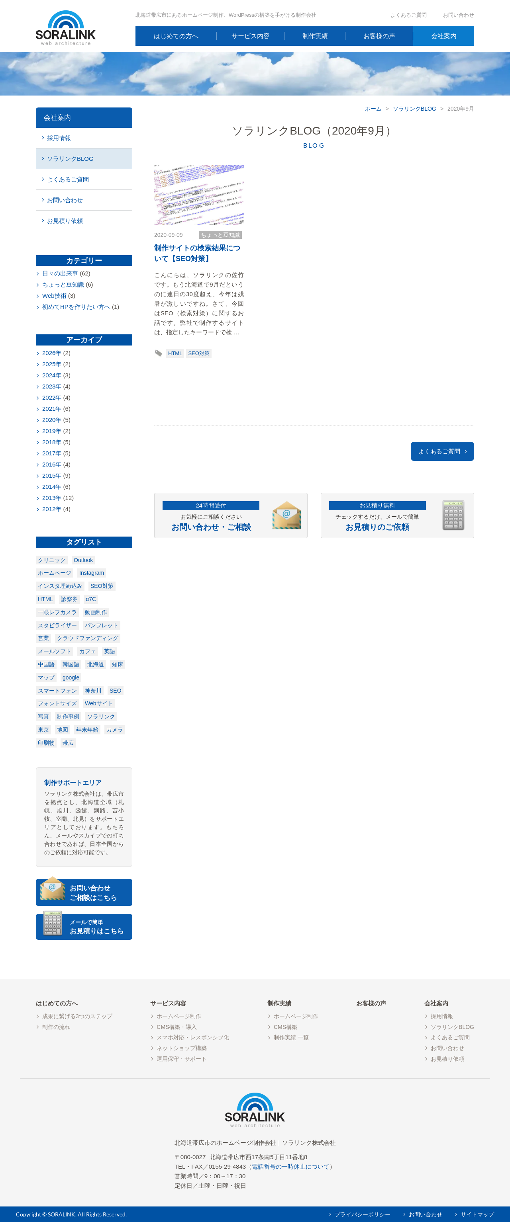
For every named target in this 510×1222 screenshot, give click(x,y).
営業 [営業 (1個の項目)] (43, 638)
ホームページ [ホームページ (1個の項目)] (54, 573)
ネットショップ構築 (182, 1048)
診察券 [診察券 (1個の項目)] (69, 599)
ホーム (373, 108)
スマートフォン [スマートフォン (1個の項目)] (57, 690)
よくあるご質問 (408, 15)
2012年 (51, 509)
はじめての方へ (176, 36)
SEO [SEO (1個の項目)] (116, 690)
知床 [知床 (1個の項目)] (117, 664)
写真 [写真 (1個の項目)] (43, 716)
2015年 (51, 475)
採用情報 (59, 138)
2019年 (51, 431)
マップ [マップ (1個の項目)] (46, 677)
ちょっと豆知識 (220, 235)
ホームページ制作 (179, 1016)
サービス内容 (250, 36)
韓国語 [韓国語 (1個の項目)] (71, 664)
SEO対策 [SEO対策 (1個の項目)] (102, 586)
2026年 (51, 352)
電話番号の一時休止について (291, 1166)
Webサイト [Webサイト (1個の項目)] (99, 703)
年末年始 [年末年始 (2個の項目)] (87, 729)
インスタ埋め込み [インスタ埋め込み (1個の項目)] (60, 586)
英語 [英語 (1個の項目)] (109, 651)
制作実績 (315, 36)
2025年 (51, 364)
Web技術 (54, 295)
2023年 (51, 386)
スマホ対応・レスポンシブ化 (193, 1037)
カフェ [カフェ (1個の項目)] (87, 651)
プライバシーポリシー (362, 1214)
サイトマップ (477, 1214)
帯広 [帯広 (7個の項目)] (68, 743)
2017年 (51, 453)
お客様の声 (379, 36)
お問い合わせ (458, 15)
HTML (175, 353)
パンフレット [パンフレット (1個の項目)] (101, 625)
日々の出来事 (60, 273)
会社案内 (444, 36)
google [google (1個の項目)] (71, 677)
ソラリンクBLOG (414, 108)
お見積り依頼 (65, 220)
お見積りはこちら (100, 927)
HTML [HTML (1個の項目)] (45, 599)
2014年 (51, 486)
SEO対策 (198, 353)
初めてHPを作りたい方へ (76, 306)
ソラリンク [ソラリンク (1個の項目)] (101, 716)
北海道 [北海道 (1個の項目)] (95, 664)
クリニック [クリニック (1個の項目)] (52, 560)
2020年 (51, 419)
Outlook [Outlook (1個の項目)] (83, 560)
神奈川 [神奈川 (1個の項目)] (93, 690)
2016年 (51, 464)
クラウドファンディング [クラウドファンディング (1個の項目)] (87, 638)
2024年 (51, 375)
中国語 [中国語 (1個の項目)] (46, 664)
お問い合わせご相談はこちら (93, 893)
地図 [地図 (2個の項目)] (62, 729)
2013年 (51, 497)
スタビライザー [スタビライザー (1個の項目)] (57, 625)
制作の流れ (56, 1027)
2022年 (51, 397)
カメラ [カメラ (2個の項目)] (114, 729)
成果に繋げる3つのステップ (77, 1016)
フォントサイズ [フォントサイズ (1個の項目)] (57, 703)
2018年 (51, 442)
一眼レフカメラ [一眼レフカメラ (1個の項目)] (57, 612)
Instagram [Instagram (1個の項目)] (91, 573)
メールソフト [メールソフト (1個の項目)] (54, 651)
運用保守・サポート (182, 1059)
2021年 (51, 408)
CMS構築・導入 (177, 1027)
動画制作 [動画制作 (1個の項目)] (96, 612)
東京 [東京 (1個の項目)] (43, 729)
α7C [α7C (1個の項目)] (91, 599)
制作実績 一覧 (291, 1037)
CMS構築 (285, 1027)
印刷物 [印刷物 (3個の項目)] (46, 743)
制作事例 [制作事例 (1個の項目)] (68, 716)
